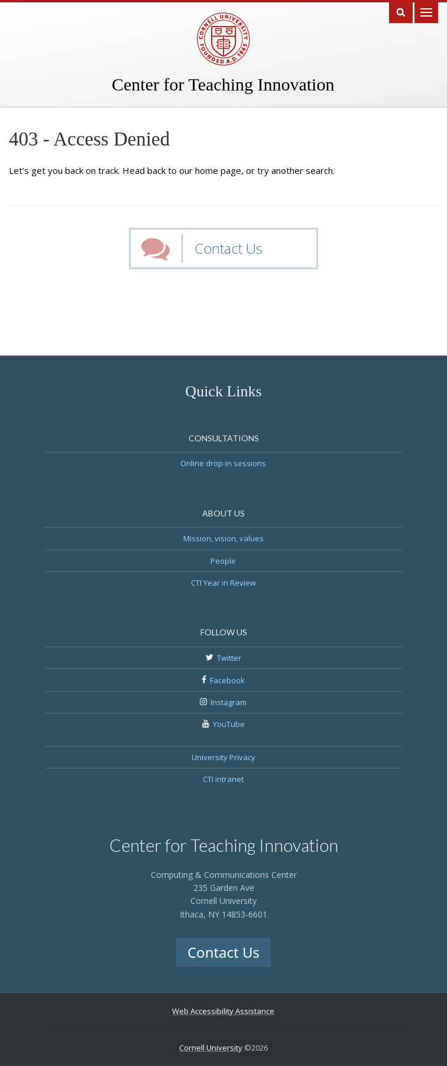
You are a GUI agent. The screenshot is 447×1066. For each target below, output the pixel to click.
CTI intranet (223, 779)
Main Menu (426, 11)
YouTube (229, 724)
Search (401, 11)
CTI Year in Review (223, 582)
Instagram (228, 702)
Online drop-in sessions (223, 463)
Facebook (227, 680)
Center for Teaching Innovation (223, 84)
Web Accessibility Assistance (223, 1011)
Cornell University (210, 1047)
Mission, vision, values (223, 538)
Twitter (229, 657)
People (223, 560)
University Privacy (223, 757)
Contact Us (229, 248)
